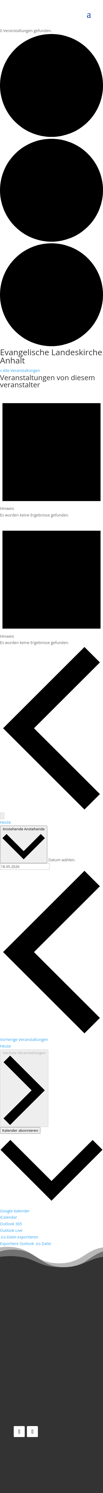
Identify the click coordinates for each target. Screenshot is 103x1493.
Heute (5, 822)
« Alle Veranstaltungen (20, 370)
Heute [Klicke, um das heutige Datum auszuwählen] (5, 1046)
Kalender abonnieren (20, 1130)
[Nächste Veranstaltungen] (2, 815)
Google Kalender (15, 1210)
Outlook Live (11, 1230)
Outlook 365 (11, 1223)
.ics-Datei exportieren (19, 1237)
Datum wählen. (62, 859)
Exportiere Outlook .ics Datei (25, 1243)
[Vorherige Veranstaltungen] (51, 809)
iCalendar (8, 1217)
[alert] (51, 454)
